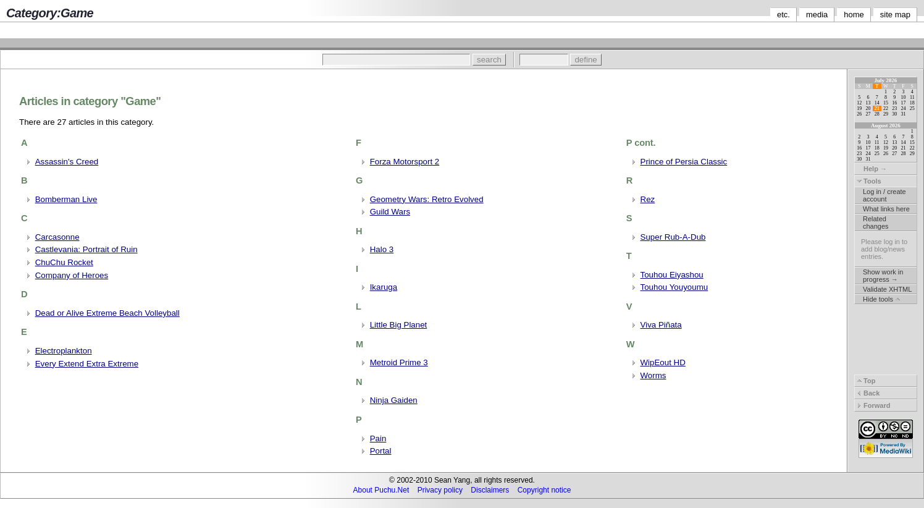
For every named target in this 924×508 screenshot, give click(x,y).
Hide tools (881, 299)
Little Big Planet (398, 324)
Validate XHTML (887, 289)
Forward (873, 405)
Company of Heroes (72, 275)
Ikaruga (383, 287)
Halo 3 (382, 249)
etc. (783, 14)
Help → (872, 168)
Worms (653, 375)
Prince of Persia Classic (684, 161)
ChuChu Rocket (64, 262)
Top (866, 380)
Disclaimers (490, 490)
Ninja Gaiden (394, 400)
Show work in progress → (883, 275)
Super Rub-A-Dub (673, 237)
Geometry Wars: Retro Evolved (427, 199)
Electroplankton (63, 350)
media (817, 14)
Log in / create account (884, 195)
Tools (869, 181)
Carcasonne (57, 237)
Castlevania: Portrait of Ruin (86, 249)
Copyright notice (544, 490)
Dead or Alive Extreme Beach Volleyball (107, 313)
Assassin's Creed (67, 161)
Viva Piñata (661, 324)
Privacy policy (440, 490)
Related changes (876, 222)
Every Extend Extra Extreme (86, 363)
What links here (886, 209)
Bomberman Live (66, 199)
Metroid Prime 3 (399, 362)
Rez (647, 199)
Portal (381, 450)
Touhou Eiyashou (672, 274)
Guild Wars (390, 211)
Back (868, 393)
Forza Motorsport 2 (405, 161)
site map (895, 14)
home (854, 14)
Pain (378, 438)
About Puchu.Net (381, 490)
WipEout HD (663, 362)
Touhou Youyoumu (674, 287)
